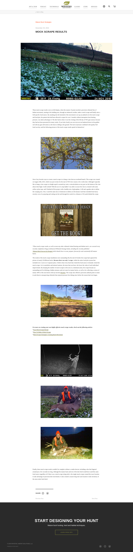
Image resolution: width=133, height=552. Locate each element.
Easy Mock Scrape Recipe (41, 330)
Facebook (43, 493)
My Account (104, 6)
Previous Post (39, 498)
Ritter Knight (15, 546)
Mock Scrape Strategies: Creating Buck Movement (48, 334)
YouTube (100, 546)
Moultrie (62, 272)
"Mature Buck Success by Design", (43, 251)
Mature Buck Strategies (43, 22)
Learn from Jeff (66, 532)
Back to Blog (40, 12)
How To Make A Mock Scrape (42, 332)
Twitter (47, 493)
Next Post (94, 498)
